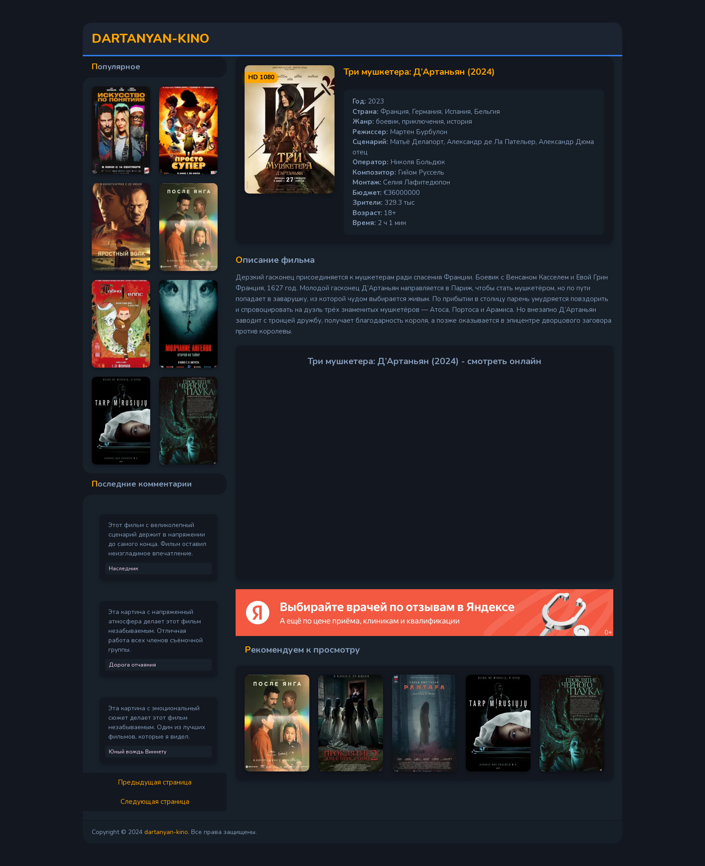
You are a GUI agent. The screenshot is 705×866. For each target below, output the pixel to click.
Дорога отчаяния (132, 664)
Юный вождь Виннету (137, 751)
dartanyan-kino (166, 832)
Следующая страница (154, 801)
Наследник (123, 568)
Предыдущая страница (155, 782)
